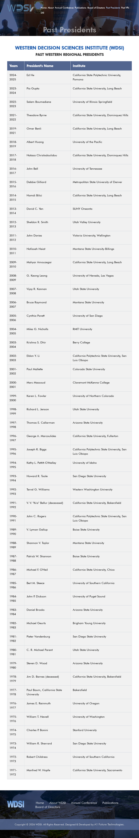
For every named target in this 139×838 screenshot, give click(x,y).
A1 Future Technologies (109, 824)
